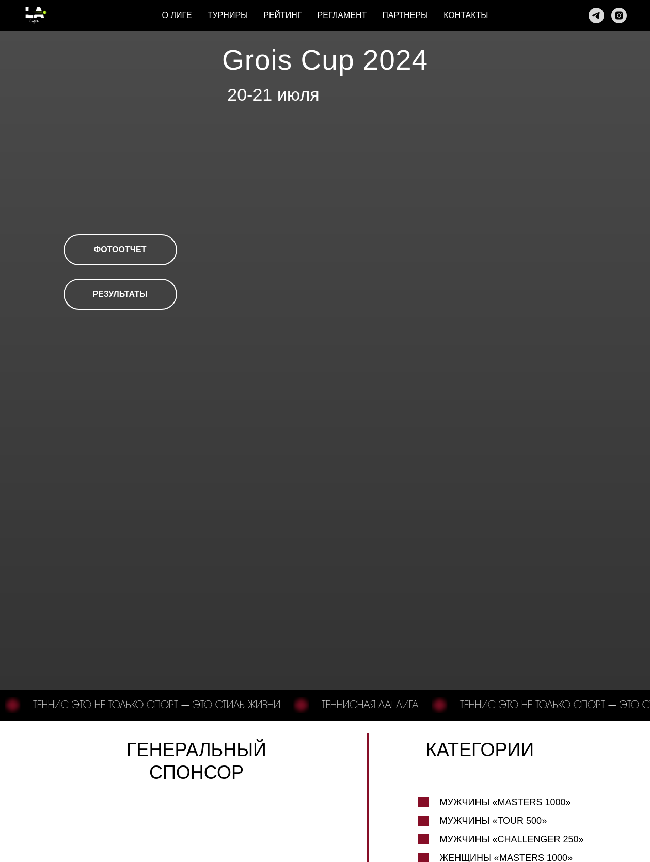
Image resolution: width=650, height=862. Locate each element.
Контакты (465, 15)
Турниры (228, 15)
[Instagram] (619, 15)
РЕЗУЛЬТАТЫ (119, 294)
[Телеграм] (596, 15)
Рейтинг (282, 15)
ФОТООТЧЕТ (120, 249)
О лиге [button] (177, 15)
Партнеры (405, 15)
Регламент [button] (342, 15)
